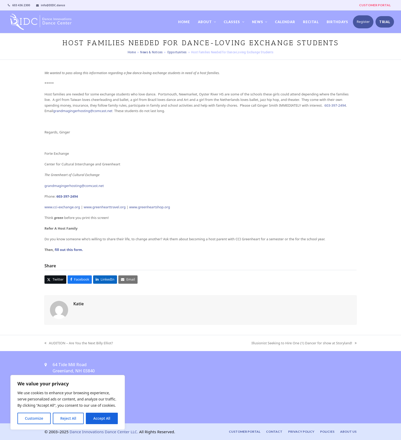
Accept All (101, 418)
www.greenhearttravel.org (105, 207)
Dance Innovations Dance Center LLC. (103, 431)
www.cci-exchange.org (62, 207)
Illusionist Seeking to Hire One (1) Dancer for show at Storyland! (304, 343)
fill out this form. (69, 249)
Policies (327, 431)
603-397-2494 (335, 105)
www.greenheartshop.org (149, 207)
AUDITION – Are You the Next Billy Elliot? (78, 343)
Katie (78, 304)
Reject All (68, 418)
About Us (348, 431)
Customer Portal (244, 431)
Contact (274, 431)
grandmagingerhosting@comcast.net (82, 110)
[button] (55, 279)
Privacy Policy (301, 431)
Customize (34, 418)
